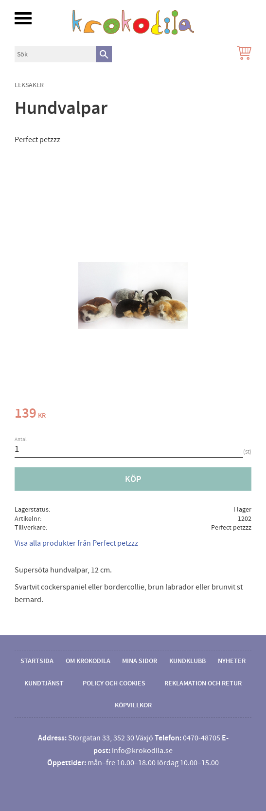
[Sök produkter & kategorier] (55, 54)
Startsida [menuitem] (36, 661)
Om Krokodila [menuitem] (88, 661)
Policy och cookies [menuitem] (114, 683)
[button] (23, 18)
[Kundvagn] (242, 54)
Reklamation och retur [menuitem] (203, 683)
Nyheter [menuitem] (232, 661)
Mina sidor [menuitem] (139, 661)
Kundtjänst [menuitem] (44, 683)
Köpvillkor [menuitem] (133, 705)
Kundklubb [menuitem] (187, 661)
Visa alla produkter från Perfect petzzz (76, 543)
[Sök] (104, 54)
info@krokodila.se (142, 751)
